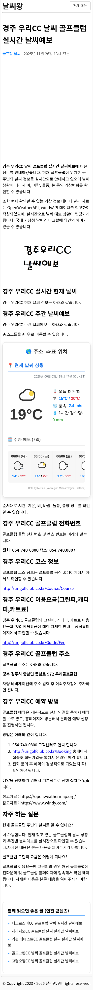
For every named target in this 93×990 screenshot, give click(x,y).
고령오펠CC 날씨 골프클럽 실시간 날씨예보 (45, 960)
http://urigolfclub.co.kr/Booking (42, 751)
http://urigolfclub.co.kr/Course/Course (38, 588)
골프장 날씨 (12, 53)
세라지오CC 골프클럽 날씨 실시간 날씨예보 (45, 931)
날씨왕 (12, 5)
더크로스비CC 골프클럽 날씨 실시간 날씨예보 (47, 923)
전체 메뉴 (80, 5)
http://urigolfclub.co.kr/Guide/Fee (33, 642)
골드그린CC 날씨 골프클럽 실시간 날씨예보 (45, 952)
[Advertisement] (46, 106)
